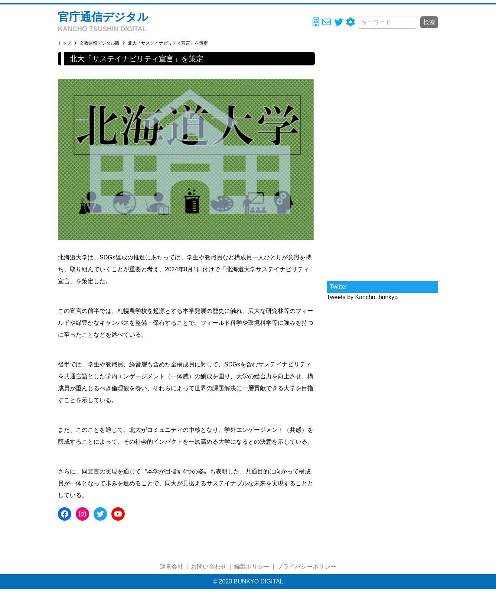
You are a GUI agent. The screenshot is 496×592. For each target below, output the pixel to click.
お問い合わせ (208, 566)
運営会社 (171, 566)
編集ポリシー (252, 566)
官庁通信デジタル (103, 17)
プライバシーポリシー (306, 566)
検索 (429, 22)
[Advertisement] (382, 163)
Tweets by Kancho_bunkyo (362, 297)
